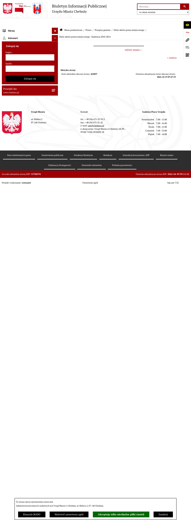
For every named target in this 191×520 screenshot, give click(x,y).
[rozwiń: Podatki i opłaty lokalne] (56, 203)
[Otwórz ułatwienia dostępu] (187, 25)
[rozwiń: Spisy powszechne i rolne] (56, 396)
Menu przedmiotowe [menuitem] (14, 440)
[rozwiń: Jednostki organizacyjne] (56, 145)
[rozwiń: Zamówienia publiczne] (56, 153)
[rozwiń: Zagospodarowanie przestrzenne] (56, 273)
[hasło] (30, 491)
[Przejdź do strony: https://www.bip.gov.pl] (187, 32)
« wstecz (172, 49)
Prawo (88, 21)
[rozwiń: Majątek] (56, 186)
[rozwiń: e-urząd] (56, 70)
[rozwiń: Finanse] (56, 194)
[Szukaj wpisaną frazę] (185, 6)
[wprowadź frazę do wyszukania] (159, 6)
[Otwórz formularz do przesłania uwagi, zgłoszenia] (187, 47)
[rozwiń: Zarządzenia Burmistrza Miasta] (56, 128)
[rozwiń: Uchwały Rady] (56, 120)
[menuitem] (30, 37)
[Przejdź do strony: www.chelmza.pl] (187, 40)
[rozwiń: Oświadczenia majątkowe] (56, 248)
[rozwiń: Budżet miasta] (56, 170)
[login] (30, 480)
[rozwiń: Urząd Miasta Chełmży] (56, 62)
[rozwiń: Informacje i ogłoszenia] (56, 256)
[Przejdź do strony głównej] (54, 8)
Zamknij (163, 514)
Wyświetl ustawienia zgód (69, 514)
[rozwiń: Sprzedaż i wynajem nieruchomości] (56, 161)
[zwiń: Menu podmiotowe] (56, 29)
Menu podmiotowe (73, 21)
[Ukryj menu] (55, 22)
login (8, 475)
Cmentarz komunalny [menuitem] (15, 453)
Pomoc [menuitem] (7, 447)
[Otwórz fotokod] (187, 55)
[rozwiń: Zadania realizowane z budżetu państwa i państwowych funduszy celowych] (56, 380)
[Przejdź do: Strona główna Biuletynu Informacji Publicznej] (61, 22)
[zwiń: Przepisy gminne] (56, 112)
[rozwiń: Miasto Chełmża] (56, 45)
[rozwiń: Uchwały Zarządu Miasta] (56, 136)
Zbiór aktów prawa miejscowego (129, 21)
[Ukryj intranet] (55, 461)
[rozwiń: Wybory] (56, 211)
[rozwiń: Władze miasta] (56, 53)
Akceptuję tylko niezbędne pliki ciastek (121, 514)
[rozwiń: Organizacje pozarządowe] (56, 228)
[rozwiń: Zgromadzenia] (56, 306)
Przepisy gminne (102, 21)
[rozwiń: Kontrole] (56, 265)
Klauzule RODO (31, 514)
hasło (9, 486)
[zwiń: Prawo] (56, 87)
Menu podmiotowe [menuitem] (13, 28)
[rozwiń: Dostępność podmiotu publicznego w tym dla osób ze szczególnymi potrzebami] (56, 339)
